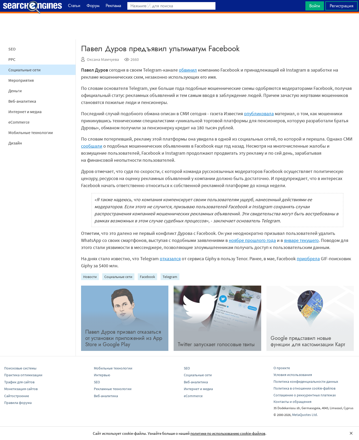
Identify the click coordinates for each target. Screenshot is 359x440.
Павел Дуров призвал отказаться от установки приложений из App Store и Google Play (123, 338)
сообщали (91, 146)
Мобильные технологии (30, 132)
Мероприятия (21, 80)
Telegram (170, 276)
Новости (90, 276)
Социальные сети (24, 69)
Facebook (147, 276)
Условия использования (292, 374)
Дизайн (15, 143)
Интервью (102, 375)
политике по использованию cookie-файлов (227, 433)
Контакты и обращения (292, 401)
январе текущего (301, 240)
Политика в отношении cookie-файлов (304, 388)
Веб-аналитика (22, 101)
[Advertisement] (180, 26)
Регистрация (341, 6)
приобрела (308, 259)
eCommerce (19, 122)
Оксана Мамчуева (103, 59)
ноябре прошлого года (252, 240)
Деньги (15, 90)
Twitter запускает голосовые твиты (216, 344)
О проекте (281, 368)
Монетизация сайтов (21, 388)
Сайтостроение (16, 395)
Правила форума (18, 402)
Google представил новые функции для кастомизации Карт (308, 341)
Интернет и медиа (25, 111)
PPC (11, 59)
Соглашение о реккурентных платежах (304, 395)
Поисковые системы (20, 368)
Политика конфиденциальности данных (305, 381)
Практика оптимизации (23, 375)
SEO (12, 48)
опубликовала (259, 114)
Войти (314, 6)
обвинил (188, 70)
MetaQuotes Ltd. (305, 414)
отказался (170, 259)
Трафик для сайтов (19, 382)
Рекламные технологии (113, 388)
